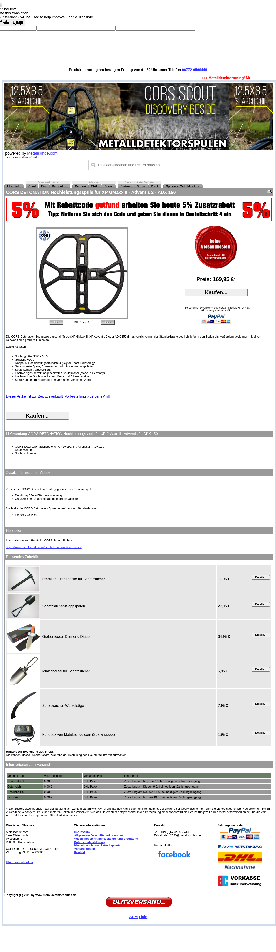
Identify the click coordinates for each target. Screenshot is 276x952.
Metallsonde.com (42, 153)
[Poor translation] (18, 22)
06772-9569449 (194, 70)
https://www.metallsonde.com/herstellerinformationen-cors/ (44, 547)
